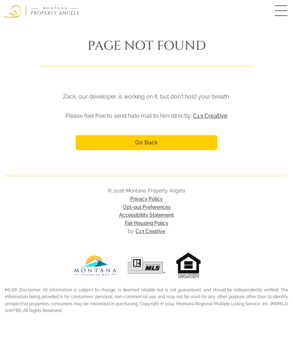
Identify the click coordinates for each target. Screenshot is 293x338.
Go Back (146, 142)
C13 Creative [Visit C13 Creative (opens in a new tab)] (150, 231)
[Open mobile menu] (273, 10)
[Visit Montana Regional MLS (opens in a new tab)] (95, 265)
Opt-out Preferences (147, 207)
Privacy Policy (146, 199)
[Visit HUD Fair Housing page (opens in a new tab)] (198, 265)
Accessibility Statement (146, 215)
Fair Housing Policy (147, 223)
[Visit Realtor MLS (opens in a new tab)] (146, 265)
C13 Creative (210, 115)
